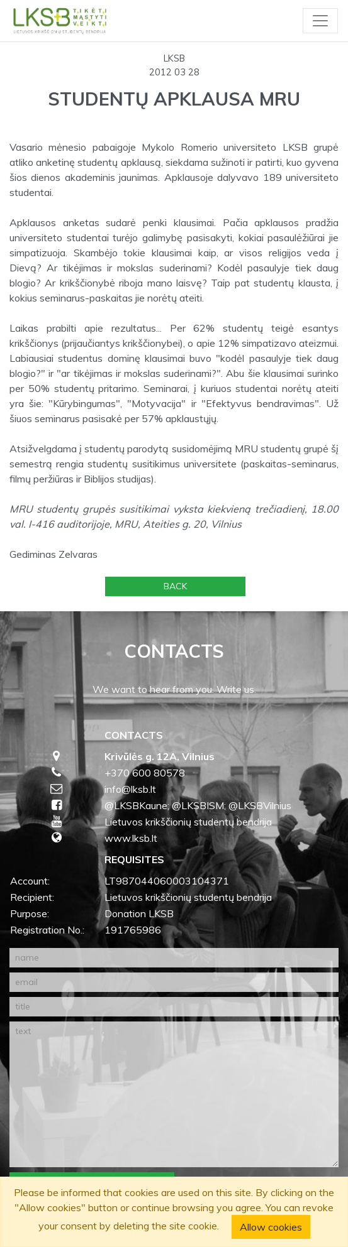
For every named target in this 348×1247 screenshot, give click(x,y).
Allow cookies (271, 1227)
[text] (174, 1094)
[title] (174, 1006)
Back (175, 586)
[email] (174, 982)
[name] (174, 957)
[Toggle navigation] (320, 20)
